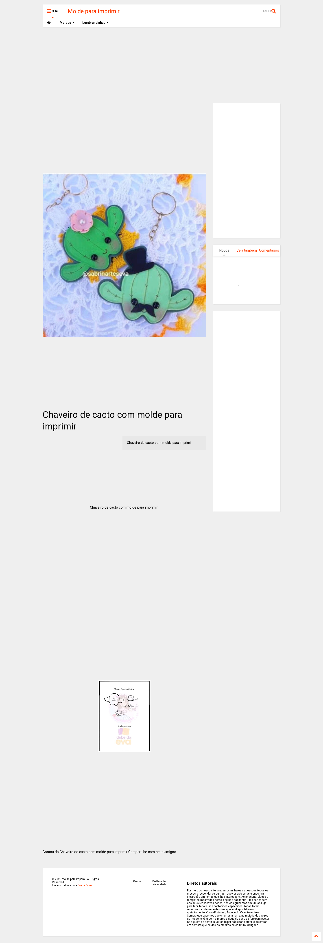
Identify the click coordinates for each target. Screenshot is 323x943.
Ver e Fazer (86, 885)
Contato (138, 881)
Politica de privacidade (159, 883)
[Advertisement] (161, 65)
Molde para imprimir (94, 11)
